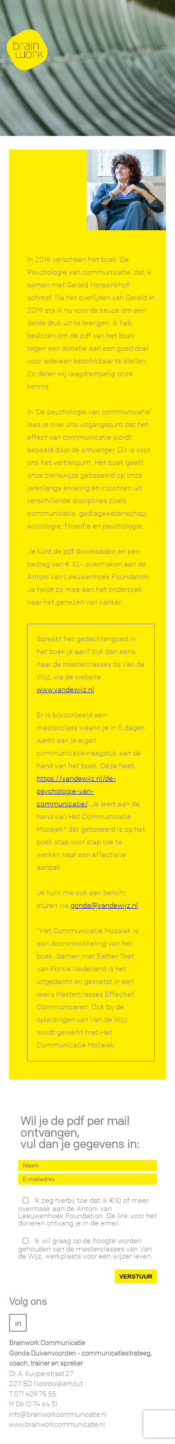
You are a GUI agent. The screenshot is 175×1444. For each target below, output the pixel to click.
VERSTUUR (135, 1276)
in (18, 1323)
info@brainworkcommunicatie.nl (58, 1414)
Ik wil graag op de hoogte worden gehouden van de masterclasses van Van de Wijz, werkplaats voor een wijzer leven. (85, 1248)
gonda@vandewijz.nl (104, 905)
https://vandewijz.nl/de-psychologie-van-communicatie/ (76, 792)
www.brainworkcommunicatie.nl (57, 1424)
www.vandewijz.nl (65, 690)
